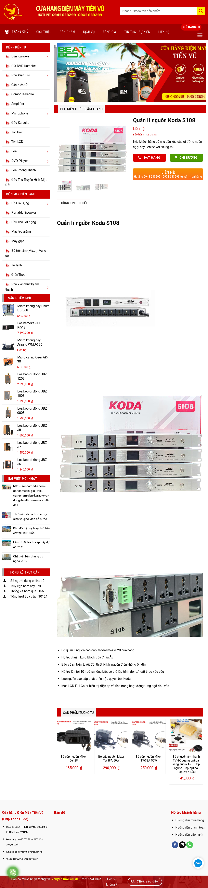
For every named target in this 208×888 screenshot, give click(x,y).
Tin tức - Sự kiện (137, 32)
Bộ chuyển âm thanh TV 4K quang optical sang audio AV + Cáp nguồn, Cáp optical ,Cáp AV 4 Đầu (186, 764)
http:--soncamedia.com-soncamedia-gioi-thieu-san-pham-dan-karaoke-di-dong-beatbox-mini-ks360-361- (31, 495)
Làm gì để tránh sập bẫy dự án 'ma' (31, 545)
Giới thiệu (43, 32)
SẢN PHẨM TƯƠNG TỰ (78, 713)
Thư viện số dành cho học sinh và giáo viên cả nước (30, 516)
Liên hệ (163, 32)
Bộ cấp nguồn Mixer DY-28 (74, 758)
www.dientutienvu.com (27, 859)
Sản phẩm (67, 32)
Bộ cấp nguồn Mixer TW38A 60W (111, 758)
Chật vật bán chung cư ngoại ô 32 (28, 559)
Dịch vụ (89, 32)
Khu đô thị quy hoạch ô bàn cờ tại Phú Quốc (31, 530)
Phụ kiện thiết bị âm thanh (81, 109)
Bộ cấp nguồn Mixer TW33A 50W (149, 758)
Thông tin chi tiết (73, 203)
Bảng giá (109, 32)
